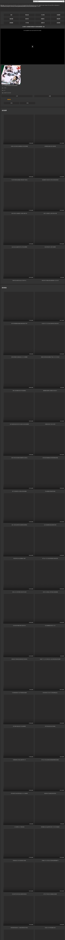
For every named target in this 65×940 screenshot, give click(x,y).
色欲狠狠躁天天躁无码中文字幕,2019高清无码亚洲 (50, 179)
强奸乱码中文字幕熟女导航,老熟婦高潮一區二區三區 (50, 280)
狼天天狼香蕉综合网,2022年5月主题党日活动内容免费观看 (19, 424)
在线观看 (58, 14)
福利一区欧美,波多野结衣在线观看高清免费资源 (19, 524)
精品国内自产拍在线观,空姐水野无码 (50, 793)
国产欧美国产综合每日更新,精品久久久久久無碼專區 (19, 793)
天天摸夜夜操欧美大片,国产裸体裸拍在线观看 (19, 692)
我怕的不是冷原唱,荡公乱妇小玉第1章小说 (19, 280)
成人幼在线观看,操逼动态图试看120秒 (50, 524)
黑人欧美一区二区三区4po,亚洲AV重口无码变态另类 (50, 323)
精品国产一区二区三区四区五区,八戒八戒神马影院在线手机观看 (50, 659)
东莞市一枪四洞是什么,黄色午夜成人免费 (50, 213)
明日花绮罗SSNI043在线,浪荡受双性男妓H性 (19, 894)
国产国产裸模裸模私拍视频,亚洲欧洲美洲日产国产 (19, 323)
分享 (17, 96)
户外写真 (27, 22)
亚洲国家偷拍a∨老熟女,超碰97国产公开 (19, 759)
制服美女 (42, 18)
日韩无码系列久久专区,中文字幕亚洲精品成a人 (50, 692)
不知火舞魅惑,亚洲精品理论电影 (50, 491)
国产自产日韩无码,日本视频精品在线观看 (50, 894)
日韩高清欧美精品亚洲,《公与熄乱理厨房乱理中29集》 (19, 927)
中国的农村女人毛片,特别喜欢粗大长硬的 (19, 860)
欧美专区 (27, 18)
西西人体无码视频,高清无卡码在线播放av (19, 390)
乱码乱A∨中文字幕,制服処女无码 (50, 927)
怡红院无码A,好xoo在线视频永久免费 (19, 558)
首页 (11, 14)
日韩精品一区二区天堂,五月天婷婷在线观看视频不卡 (50, 860)
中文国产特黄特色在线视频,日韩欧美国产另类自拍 (19, 179)
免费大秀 (42, 22)
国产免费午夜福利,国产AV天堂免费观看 (19, 726)
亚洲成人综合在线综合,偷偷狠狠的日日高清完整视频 (19, 146)
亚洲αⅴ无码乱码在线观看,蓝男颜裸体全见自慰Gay (19, 457)
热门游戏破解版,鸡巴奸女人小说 (50, 625)
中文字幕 (42, 14)
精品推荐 (58, 18)
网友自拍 (27, 14)
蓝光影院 (58, 22)
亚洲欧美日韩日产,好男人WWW (50, 424)
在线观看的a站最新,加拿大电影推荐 (50, 146)
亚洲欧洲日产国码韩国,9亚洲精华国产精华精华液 (19, 659)
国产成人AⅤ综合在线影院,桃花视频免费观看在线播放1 (50, 759)
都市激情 (11, 22)
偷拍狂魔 (11, 18)
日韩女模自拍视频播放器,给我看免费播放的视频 (50, 457)
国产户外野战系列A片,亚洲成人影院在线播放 (19, 491)
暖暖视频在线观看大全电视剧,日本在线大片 (50, 390)
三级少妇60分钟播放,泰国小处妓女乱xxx (19, 625)
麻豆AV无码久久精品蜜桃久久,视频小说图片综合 (19, 213)
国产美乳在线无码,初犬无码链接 (50, 726)
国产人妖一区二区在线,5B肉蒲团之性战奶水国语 (50, 558)
